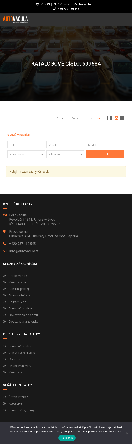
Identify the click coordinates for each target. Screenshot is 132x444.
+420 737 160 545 (66, 8)
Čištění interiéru (16, 397)
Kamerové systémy (18, 410)
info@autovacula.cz (81, 4)
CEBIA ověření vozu (22, 353)
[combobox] (59, 118)
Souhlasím (67, 438)
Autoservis (13, 403)
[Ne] (127, 433)
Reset (104, 154)
